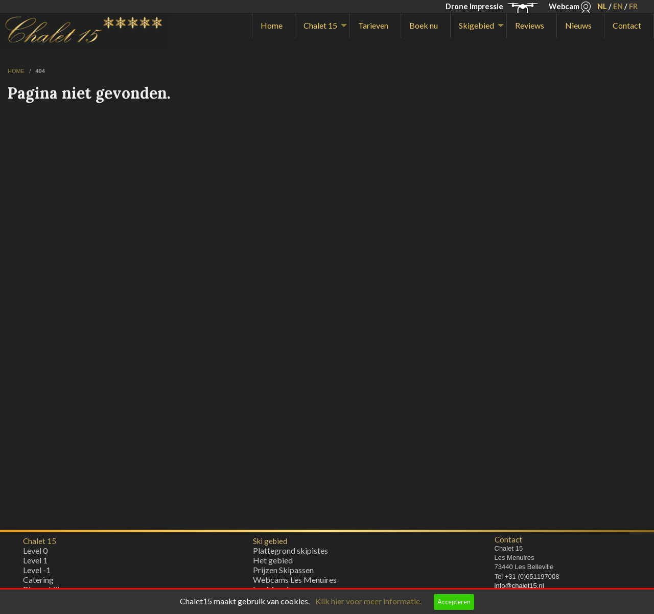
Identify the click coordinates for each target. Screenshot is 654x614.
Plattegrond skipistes (290, 553)
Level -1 (37, 572)
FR (633, 6)
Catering (38, 582)
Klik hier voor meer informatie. (368, 601)
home (17, 71)
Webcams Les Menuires (295, 582)
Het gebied (273, 563)
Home (272, 25)
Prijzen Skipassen (283, 572)
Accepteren (454, 602)
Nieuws (578, 25)
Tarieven (373, 25)
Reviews (529, 25)
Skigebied (476, 25)
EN (618, 6)
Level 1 (35, 563)
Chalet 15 (320, 25)
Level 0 (35, 553)
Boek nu (423, 25)
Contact (627, 25)
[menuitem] (273, 25)
